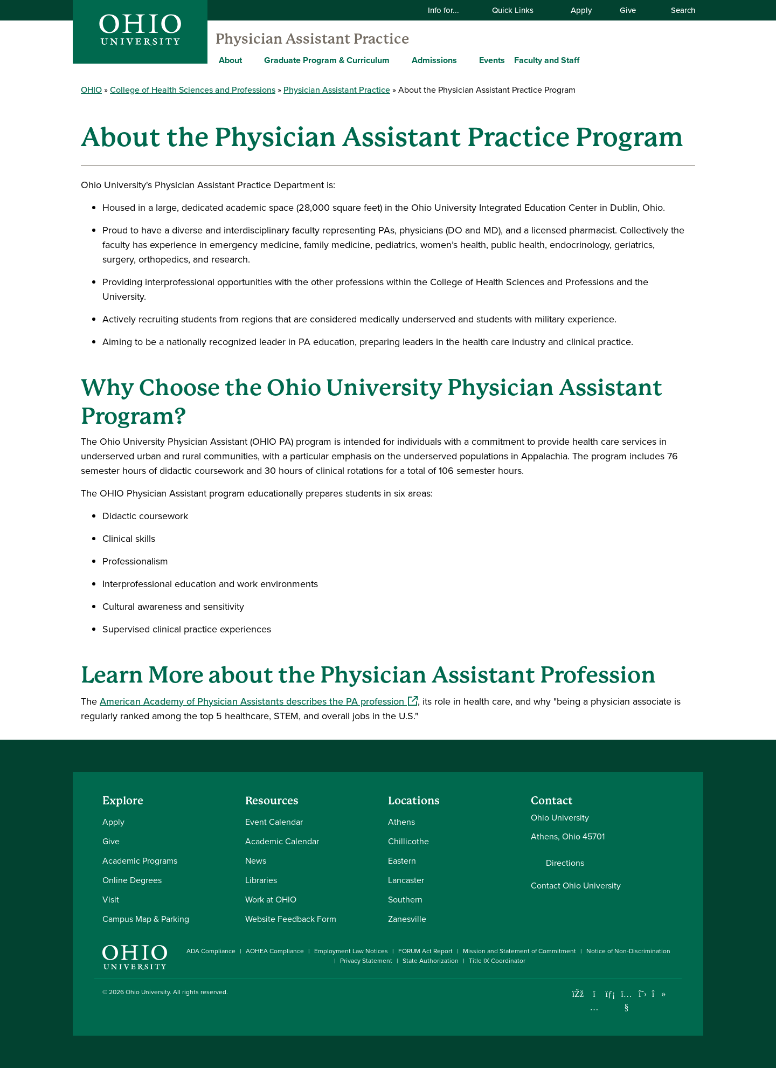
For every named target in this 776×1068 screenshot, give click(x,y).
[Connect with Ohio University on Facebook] (578, 994)
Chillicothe (408, 841)
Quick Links (519, 10)
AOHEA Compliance (275, 951)
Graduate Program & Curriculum (327, 60)
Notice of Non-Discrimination (628, 951)
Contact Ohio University (576, 885)
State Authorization (431, 961)
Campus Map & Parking (145, 919)
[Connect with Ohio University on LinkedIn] (610, 994)
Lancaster (406, 880)
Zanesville (407, 919)
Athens (401, 822)
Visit (110, 899)
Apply (581, 10)
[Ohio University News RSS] (675, 994)
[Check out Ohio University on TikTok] (659, 994)
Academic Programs (139, 861)
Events (492, 60)
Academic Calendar (282, 841)
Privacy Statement (366, 961)
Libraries (261, 880)
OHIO (91, 90)
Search (677, 10)
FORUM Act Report (425, 951)
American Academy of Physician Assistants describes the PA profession (259, 701)
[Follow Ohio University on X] (642, 994)
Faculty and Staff (546, 60)
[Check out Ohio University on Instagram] (594, 1007)
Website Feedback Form (290, 919)
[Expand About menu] (250, 60)
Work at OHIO (270, 899)
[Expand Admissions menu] (465, 60)
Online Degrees (132, 880)
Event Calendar (274, 822)
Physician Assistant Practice (312, 39)
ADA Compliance (210, 951)
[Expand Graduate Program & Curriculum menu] (398, 60)
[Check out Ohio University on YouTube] (626, 1000)
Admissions (434, 60)
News (255, 861)
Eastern (402, 861)
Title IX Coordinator (497, 961)
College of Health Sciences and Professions (192, 90)
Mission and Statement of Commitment (519, 951)
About (230, 60)
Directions (565, 863)
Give (628, 10)
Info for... (450, 10)
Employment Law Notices (351, 951)
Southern (405, 899)
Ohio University (148, 992)
